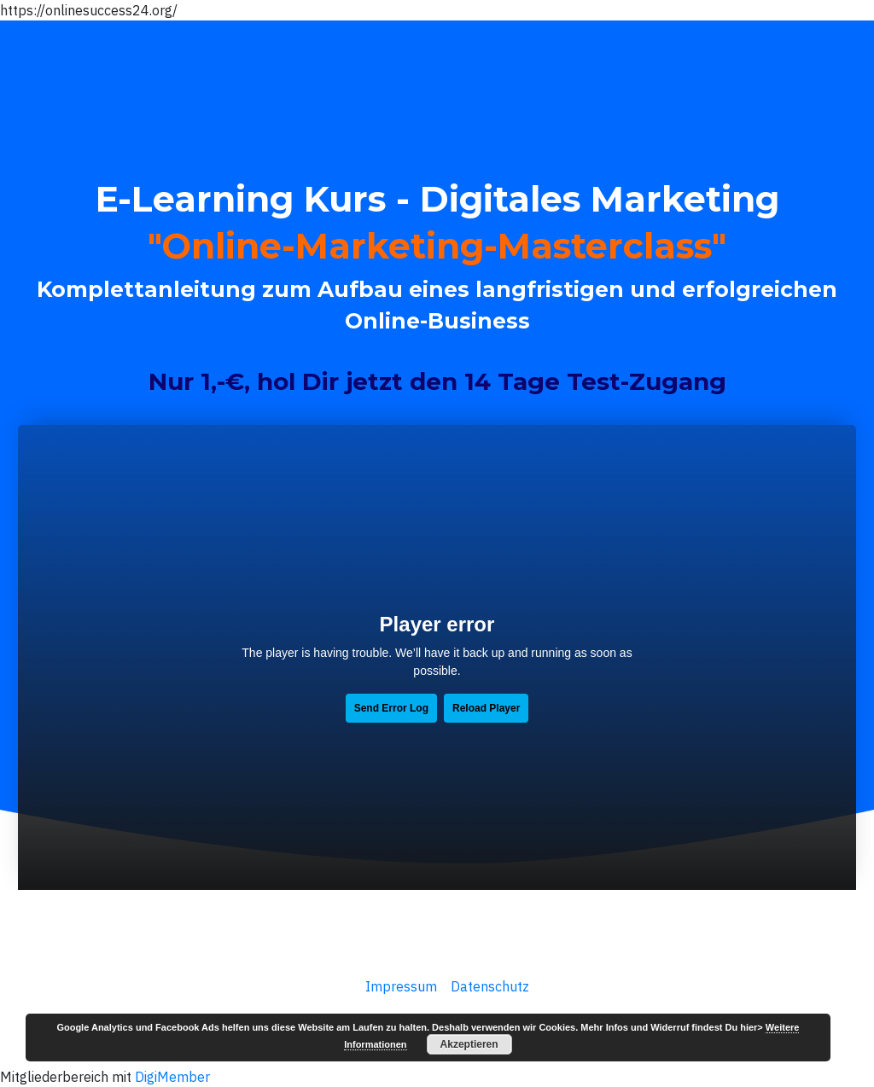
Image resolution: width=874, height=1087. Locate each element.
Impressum (399, 986)
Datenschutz (490, 986)
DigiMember (172, 1076)
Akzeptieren (469, 1044)
